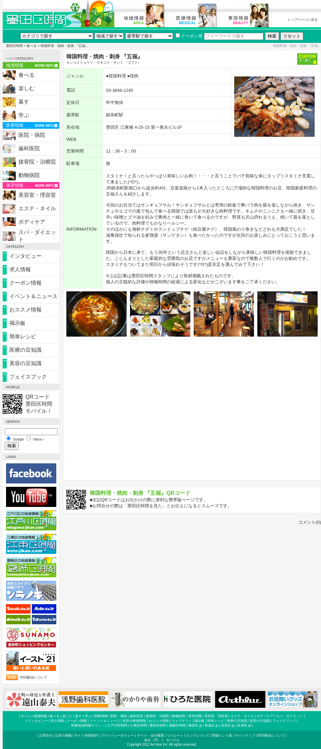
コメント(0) (309, 522)
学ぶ (23, 115)
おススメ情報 (25, 309)
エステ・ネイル (37, 208)
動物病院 (29, 175)
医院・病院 (31, 135)
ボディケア (31, 222)
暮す (23, 102)
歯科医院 (29, 148)
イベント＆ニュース (33, 296)
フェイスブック (28, 377)
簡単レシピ (22, 336)
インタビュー (25, 256)
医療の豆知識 (25, 350)
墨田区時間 (14, 46)
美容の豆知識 (25, 363)
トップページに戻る (302, 19)
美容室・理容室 (37, 195)
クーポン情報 (25, 283)
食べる (31, 46)
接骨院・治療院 (37, 162)
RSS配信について (34, 677)
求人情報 (20, 269)
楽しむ (26, 88)
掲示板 (17, 323)
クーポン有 (189, 36)
